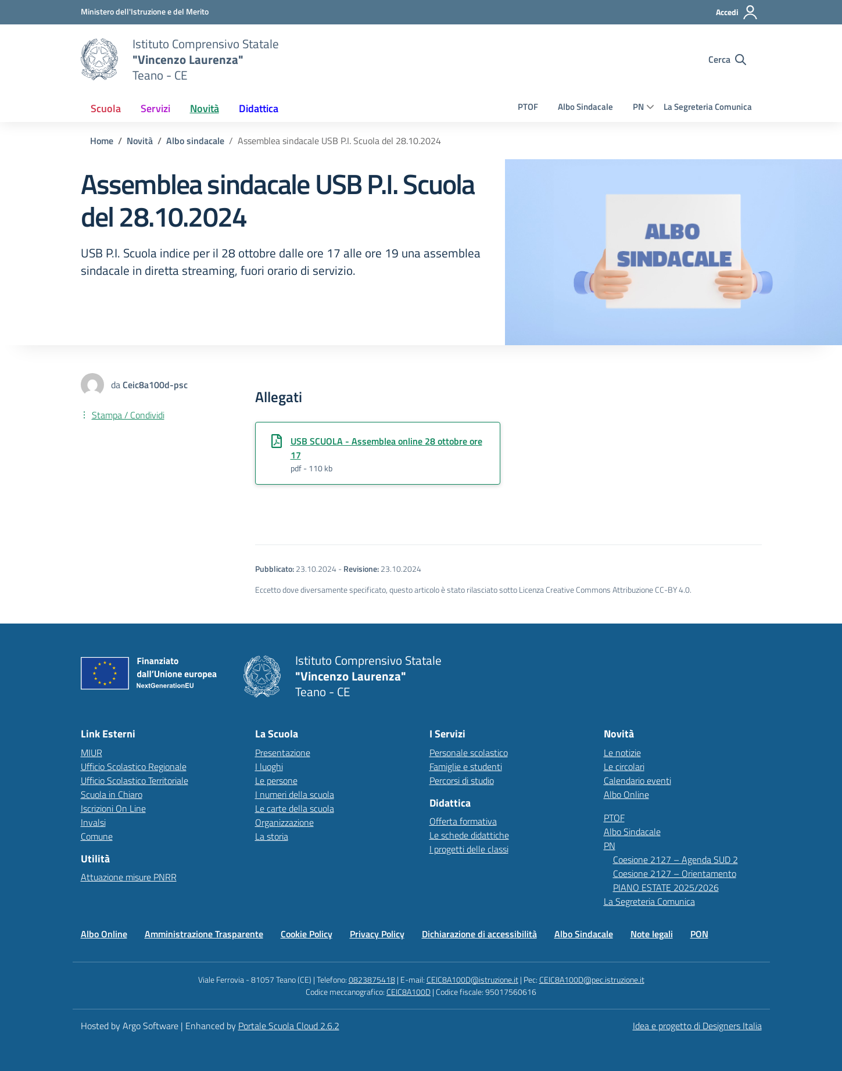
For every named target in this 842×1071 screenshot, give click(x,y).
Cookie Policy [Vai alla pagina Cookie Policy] (306, 934)
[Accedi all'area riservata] (737, 12)
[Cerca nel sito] (727, 59)
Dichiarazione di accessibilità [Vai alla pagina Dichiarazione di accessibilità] (479, 934)
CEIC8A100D (408, 992)
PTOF (528, 106)
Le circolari (624, 766)
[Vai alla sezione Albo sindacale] (195, 141)
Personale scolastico (468, 753)
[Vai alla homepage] (99, 59)
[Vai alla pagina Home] (101, 141)
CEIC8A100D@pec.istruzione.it (591, 979)
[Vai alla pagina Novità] (140, 141)
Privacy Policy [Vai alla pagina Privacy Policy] (377, 934)
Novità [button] (204, 108)
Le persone (276, 780)
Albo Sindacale (585, 106)
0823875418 (372, 979)
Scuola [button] (106, 108)
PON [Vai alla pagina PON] (699, 934)
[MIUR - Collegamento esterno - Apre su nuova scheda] (145, 11)
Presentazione (282, 753)
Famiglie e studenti (465, 766)
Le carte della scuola (294, 808)
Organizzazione (284, 822)
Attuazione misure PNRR (129, 877)
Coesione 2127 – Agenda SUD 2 (675, 859)
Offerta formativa (463, 821)
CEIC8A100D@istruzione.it (472, 979)
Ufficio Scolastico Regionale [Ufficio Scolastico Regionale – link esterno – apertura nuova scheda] (134, 766)
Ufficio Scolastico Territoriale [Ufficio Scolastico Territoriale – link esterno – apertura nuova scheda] (134, 780)
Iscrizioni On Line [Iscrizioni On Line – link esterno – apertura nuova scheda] (113, 808)
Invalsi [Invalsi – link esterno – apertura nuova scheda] (93, 822)
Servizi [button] (155, 108)
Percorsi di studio (461, 780)
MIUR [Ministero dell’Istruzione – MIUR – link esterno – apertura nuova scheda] (91, 753)
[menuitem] (106, 108)
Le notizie (622, 753)
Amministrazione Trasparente (204, 934)
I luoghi (269, 766)
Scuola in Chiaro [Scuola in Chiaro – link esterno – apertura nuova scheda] (111, 794)
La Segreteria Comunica (708, 106)
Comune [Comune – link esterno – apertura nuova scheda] (97, 836)
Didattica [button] (258, 108)
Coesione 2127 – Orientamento (674, 873)
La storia (271, 836)
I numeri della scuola (294, 794)
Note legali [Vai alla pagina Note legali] (651, 934)
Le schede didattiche (469, 835)
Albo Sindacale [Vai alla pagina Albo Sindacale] (583, 934)
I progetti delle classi (468, 849)
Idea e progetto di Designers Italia (697, 1026)
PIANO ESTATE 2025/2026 (666, 887)
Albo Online (626, 794)
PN (638, 106)
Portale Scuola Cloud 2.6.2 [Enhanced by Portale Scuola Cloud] (288, 1026)
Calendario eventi (637, 780)
